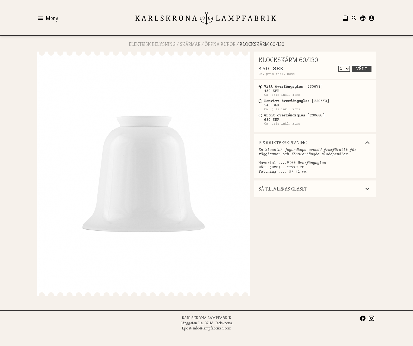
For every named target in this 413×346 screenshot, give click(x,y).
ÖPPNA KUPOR (220, 44)
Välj (361, 68)
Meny (47, 18)
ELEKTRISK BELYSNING (152, 44)
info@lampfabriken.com (212, 328)
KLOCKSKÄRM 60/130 (262, 44)
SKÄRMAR (190, 44)
